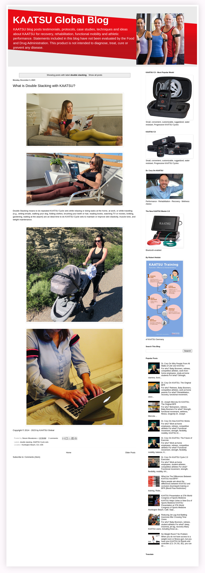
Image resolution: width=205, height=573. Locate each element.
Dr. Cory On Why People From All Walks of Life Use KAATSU (175, 364)
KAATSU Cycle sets (40, 442)
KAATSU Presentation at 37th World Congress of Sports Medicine (176, 497)
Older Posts (130, 452)
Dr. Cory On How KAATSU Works (175, 421)
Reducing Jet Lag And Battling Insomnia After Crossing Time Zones (174, 517)
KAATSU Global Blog (61, 20)
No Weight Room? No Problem (174, 534)
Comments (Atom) (32, 457)
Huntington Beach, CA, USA (32, 445)
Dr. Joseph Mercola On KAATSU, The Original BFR (175, 403)
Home (68, 452)
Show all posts (95, 75)
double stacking (26, 442)
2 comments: (53, 438)
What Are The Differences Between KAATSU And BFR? (176, 477)
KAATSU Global (46, 430)
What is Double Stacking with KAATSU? (44, 86)
